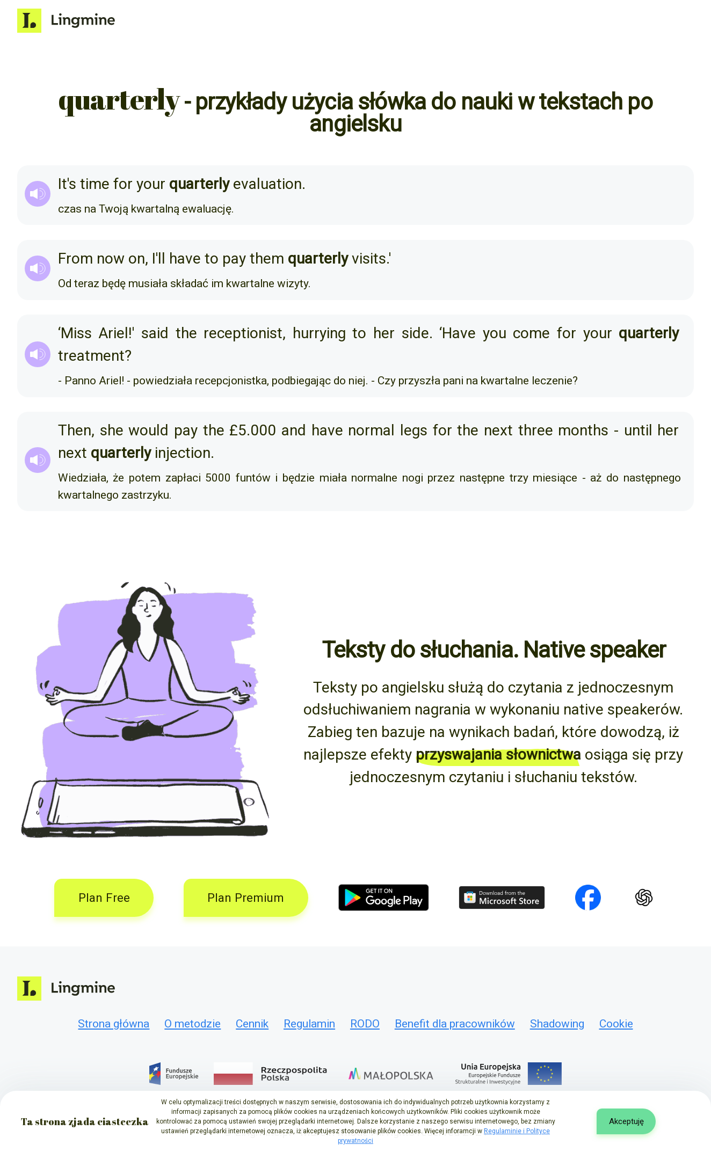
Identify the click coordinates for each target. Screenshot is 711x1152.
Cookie (616, 1023)
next (498, 430)
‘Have (457, 333)
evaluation (267, 184)
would (148, 430)
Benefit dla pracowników (455, 1023)
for (123, 184)
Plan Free (104, 898)
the (186, 333)
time (95, 184)
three (535, 430)
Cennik (252, 1023)
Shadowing (557, 1023)
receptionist (243, 333)
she (112, 430)
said (155, 333)
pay (234, 258)
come (531, 333)
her (384, 333)
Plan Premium (245, 898)
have (185, 258)
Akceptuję (626, 1121)
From (75, 258)
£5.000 (252, 430)
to (212, 258)
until (638, 430)
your (150, 184)
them (267, 258)
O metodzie (192, 1023)
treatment (91, 355)
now (111, 258)
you (494, 333)
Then (74, 430)
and (293, 430)
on (136, 258)
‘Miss (75, 333)
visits (369, 258)
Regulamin (309, 1023)
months (583, 430)
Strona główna (113, 1023)
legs (413, 430)
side (415, 333)
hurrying (319, 333)
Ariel (113, 333)
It (62, 184)
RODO (365, 1023)
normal (371, 430)
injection (183, 453)
